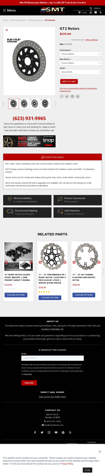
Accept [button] (87, 470)
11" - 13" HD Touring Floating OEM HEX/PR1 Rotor (83, 277)
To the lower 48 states (24, 214)
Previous (3, 104)
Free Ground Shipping (26, 210)
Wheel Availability (23, 198)
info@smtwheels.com (53, 425)
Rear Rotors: (65, 59)
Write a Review (91, 39)
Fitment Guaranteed (74, 198)
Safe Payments (72, 210)
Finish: (63, 68)
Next (56, 104)
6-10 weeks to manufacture (25, 201)
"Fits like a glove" (71, 201)
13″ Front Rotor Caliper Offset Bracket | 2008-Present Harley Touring (17, 277)
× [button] (99, 451)
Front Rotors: (66, 50)
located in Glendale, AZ (52, 329)
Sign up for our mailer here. (52, 396)
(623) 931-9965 (29, 118)
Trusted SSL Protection (74, 214)
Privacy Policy (66, 463)
